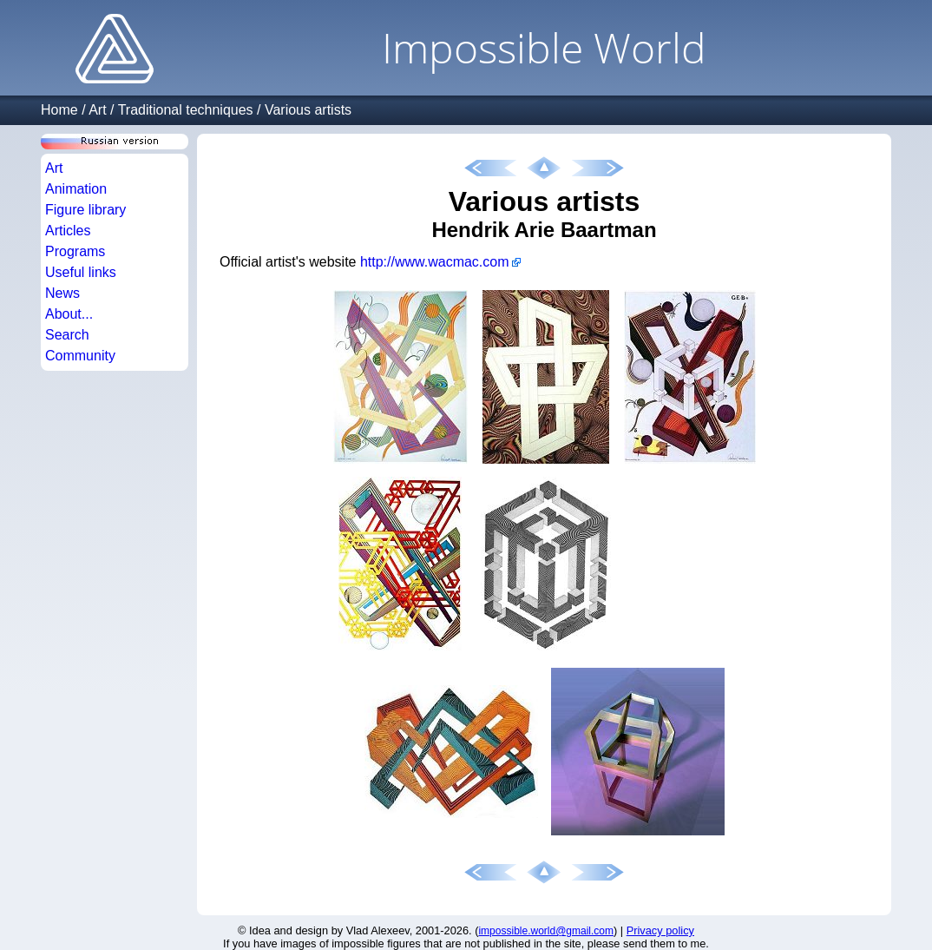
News (62, 293)
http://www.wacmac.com (434, 261)
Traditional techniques (185, 109)
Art (97, 109)
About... (69, 314)
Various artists (308, 109)
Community (80, 355)
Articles (67, 230)
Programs (75, 251)
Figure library (85, 209)
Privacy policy (660, 930)
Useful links (80, 272)
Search (67, 334)
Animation (76, 188)
